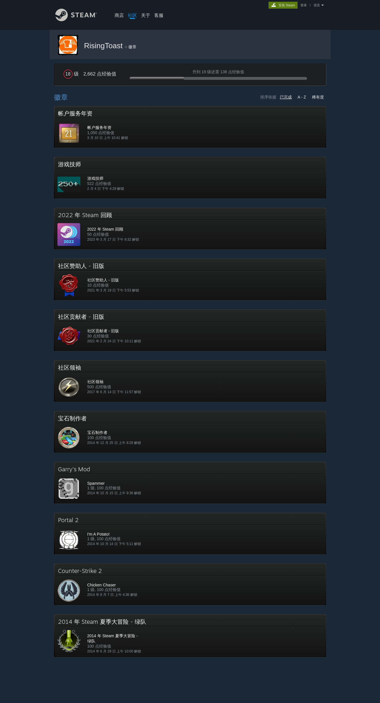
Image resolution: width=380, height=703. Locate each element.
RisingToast (104, 45)
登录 (303, 5)
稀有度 (318, 97)
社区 (132, 15)
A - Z (302, 97)
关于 (145, 15)
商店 (119, 15)
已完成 (286, 97)
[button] (190, 127)
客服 (158, 15)
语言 (317, 5)
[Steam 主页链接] (80, 19)
